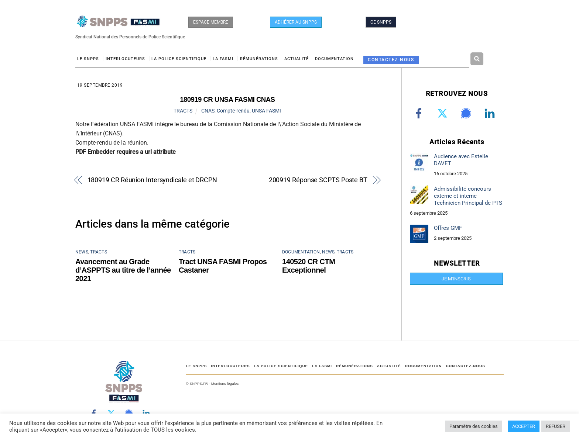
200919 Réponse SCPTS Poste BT (318, 180)
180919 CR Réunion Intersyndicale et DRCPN (152, 180)
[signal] (467, 113)
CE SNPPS (380, 22)
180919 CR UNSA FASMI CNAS (227, 99)
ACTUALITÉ (296, 58)
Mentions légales (225, 383)
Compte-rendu (233, 111)
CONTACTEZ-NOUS (391, 59)
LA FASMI (223, 58)
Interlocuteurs (125, 58)
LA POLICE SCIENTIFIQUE (178, 58)
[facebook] (420, 113)
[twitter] (444, 113)
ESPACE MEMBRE (210, 22)
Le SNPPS (88, 58)
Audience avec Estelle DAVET (461, 160)
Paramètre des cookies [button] (473, 426)
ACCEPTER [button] (523, 426)
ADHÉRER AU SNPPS (296, 22)
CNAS (208, 111)
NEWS (81, 252)
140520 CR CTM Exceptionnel (308, 265)
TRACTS (183, 111)
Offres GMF (448, 228)
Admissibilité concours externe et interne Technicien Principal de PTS (468, 196)
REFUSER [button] (555, 426)
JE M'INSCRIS (456, 278)
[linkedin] (491, 113)
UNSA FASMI (266, 111)
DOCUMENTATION (334, 58)
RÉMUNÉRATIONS (259, 58)
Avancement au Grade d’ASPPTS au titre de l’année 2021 (123, 270)
